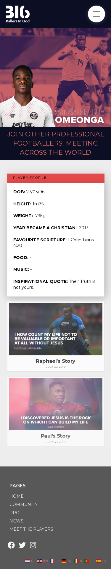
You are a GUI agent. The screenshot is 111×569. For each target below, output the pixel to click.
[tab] (30, 178)
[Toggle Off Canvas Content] (96, 14)
